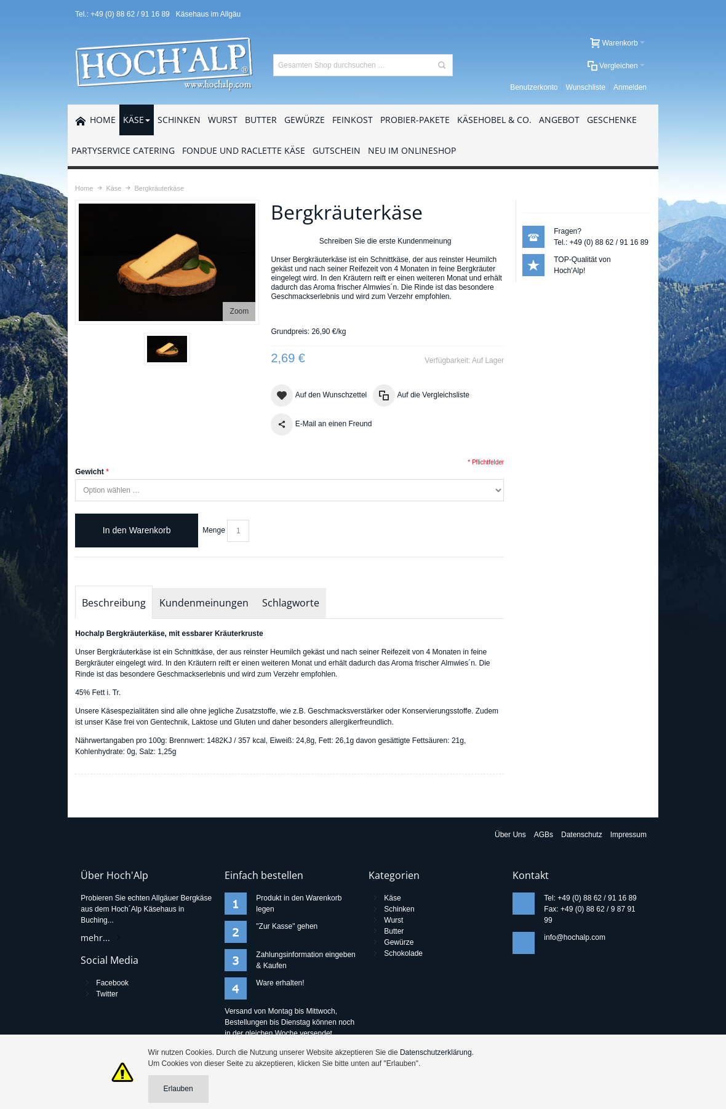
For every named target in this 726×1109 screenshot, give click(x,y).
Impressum (628, 834)
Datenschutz (581, 834)
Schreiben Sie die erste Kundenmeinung (385, 241)
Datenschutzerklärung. (437, 1052)
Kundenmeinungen (204, 603)
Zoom (239, 311)
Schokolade (403, 953)
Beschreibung (114, 603)
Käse (392, 898)
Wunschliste (585, 87)
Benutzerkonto (533, 87)
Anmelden (630, 87)
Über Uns (510, 834)
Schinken (399, 909)
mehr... (95, 938)
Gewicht (89, 471)
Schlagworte (290, 603)
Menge (213, 530)
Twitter (107, 994)
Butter (394, 931)
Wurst (393, 920)
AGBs (543, 834)
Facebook (112, 983)
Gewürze (398, 942)
